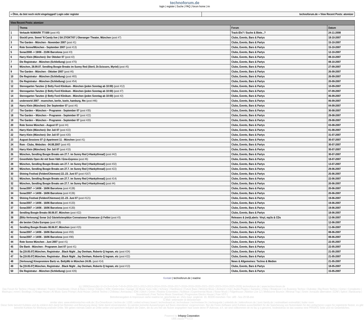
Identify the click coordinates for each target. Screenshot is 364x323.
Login (60, 14)
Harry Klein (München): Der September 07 (43, 105)
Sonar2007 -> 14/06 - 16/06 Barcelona (40, 188)
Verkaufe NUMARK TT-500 (34, 32)
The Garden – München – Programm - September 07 (49, 110)
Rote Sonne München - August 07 (38, 125)
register (171, 6)
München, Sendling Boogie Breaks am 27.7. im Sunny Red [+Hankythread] (62, 154)
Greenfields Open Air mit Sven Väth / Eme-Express (48, 159)
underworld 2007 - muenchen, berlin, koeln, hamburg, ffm (52, 100)
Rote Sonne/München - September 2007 (42, 47)
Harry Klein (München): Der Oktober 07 (42, 57)
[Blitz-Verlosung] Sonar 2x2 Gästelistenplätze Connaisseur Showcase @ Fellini (64, 217)
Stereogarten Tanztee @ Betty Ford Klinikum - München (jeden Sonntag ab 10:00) (66, 86)
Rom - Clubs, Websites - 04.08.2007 (39, 144)
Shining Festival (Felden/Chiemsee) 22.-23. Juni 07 (48, 173)
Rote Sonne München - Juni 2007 (38, 242)
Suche (180, 6)
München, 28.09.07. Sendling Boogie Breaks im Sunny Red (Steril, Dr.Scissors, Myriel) (69, 66)
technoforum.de (308, 14)
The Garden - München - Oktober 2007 (41, 71)
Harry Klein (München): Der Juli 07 (39, 130)
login (162, 6)
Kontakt (167, 278)
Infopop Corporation (188, 315)
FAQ (188, 6)
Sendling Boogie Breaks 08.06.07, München (44, 212)
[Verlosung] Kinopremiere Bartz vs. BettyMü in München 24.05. (55, 261)
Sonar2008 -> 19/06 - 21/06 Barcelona (40, 52)
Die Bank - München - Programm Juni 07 (42, 246)
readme (196, 278)
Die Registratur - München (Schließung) (42, 62)
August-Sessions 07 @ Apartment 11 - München (47, 139)
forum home (198, 6)
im (208, 6)
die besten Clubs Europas (34, 222)
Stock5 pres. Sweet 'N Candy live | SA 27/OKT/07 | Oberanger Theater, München (65, 37)
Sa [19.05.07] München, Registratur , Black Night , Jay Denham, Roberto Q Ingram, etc (68, 251)
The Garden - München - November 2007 (42, 42)
